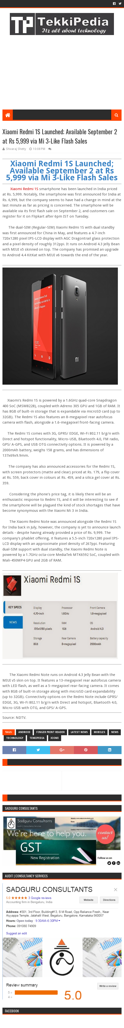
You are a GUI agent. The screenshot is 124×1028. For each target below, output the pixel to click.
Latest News (79, 732)
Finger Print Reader (50, 732)
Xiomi (55, 738)
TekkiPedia (36, 738)
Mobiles (99, 732)
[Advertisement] (62, 70)
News (114, 732)
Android (24, 732)
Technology (14, 738)
